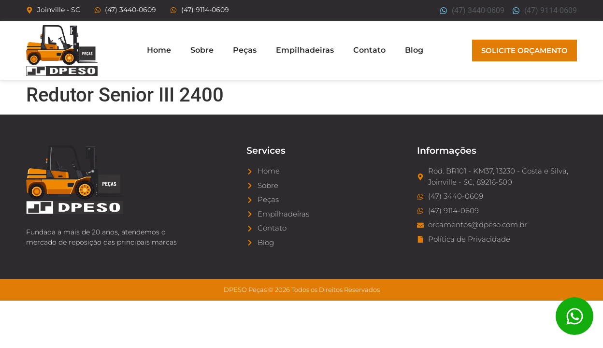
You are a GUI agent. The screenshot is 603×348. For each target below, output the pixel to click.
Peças (245, 50)
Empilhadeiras (305, 50)
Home (159, 50)
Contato (369, 50)
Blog (414, 50)
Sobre (202, 50)
